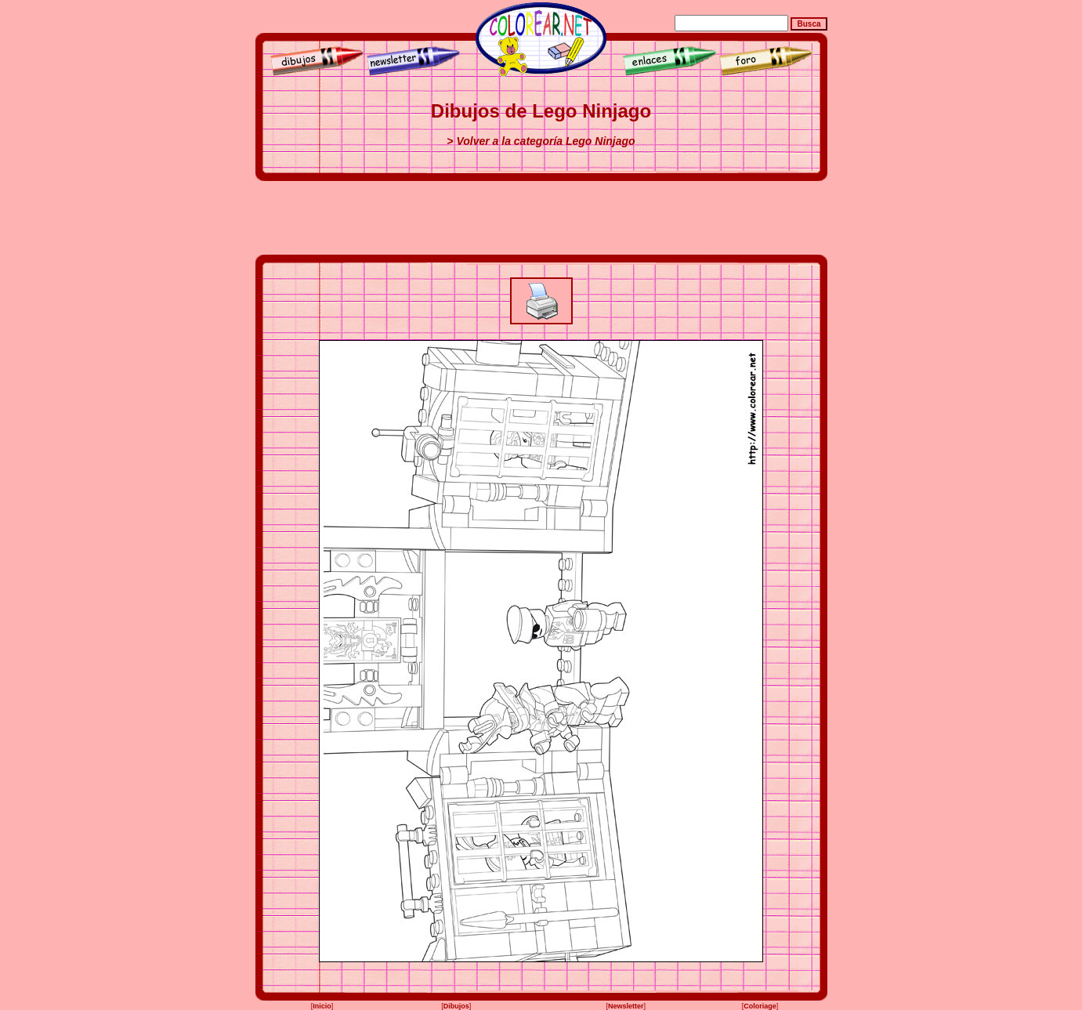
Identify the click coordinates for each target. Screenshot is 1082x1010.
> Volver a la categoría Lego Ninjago (541, 141)
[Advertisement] (541, 218)
